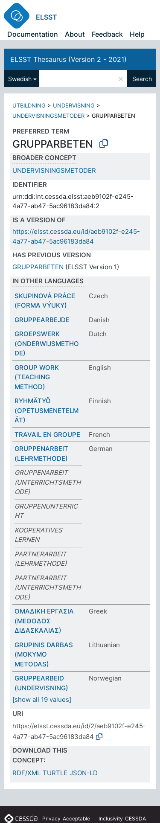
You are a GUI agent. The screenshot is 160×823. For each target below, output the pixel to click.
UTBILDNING (29, 105)
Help (137, 34)
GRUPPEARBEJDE (42, 320)
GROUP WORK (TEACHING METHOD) (37, 377)
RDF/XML (26, 773)
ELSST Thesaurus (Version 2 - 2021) (68, 59)
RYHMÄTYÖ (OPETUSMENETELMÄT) (47, 410)
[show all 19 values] (41, 699)
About (75, 34)
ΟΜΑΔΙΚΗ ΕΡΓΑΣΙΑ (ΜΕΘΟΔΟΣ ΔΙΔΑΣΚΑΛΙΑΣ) (44, 620)
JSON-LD (84, 773)
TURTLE (55, 773)
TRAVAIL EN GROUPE (47, 434)
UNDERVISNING (74, 105)
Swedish (20, 78)
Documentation (32, 34)
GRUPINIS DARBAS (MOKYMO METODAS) (44, 654)
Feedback (107, 34)
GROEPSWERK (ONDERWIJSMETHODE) (47, 343)
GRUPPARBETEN (38, 267)
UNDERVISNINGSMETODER (48, 115)
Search (142, 78)
